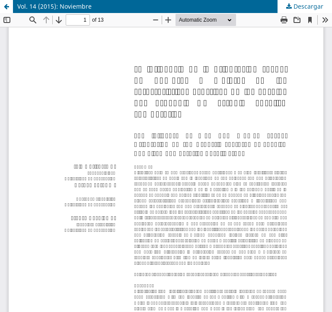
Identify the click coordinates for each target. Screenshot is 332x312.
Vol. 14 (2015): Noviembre (54, 6)
